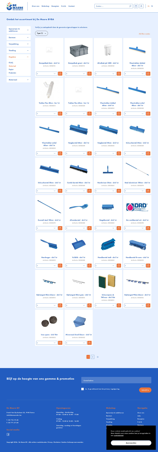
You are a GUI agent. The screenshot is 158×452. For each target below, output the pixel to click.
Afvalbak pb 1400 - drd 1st (107, 63)
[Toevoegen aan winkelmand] (60, 74)
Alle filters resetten (144, 34)
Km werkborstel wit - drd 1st (137, 220)
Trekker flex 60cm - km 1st (78, 103)
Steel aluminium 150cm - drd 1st (137, 183)
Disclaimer (57, 442)
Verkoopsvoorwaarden (75, 442)
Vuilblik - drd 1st (78, 257)
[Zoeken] (130, 6)
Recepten (55, 6)
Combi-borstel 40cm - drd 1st (78, 183)
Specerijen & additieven (115, 413)
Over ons (35, 6)
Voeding (109, 422)
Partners (140, 425)
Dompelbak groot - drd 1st (78, 63)
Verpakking (110, 419)
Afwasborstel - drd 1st (78, 220)
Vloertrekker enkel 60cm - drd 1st (49, 144)
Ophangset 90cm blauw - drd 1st (137, 295)
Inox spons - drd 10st (49, 334)
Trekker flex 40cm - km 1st (49, 103)
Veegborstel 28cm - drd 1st (78, 143)
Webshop (45, 6)
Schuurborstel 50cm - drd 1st (49, 183)
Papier (11, 69)
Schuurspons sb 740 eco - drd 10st (108, 296)
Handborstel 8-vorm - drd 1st (137, 257)
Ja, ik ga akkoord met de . (102, 389)
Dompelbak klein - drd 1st (49, 63)
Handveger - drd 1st (49, 257)
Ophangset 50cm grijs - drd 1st (78, 295)
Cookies (64, 442)
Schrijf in (145, 390)
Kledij (11, 62)
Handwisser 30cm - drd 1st (107, 183)
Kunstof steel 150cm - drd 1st (49, 220)
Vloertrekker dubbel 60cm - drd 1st (108, 104)
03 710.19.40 (12, 420)
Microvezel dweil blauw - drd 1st (79, 334)
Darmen (109, 416)
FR (152, 6)
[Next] (97, 357)
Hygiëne (109, 425)
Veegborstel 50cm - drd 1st (107, 143)
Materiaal (12, 66)
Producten (12, 73)
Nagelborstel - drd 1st (108, 220)
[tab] (19, 30)
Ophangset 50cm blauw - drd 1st (49, 295)
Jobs (139, 416)
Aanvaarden (131, 443)
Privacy (50, 442)
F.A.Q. (63, 6)
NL (149, 6)
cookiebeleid (118, 435)
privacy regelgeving (111, 389)
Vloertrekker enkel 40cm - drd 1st (137, 104)
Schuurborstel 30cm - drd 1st (137, 143)
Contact (71, 6)
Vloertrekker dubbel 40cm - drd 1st (137, 64)
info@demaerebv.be (14, 415)
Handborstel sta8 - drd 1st (108, 257)
